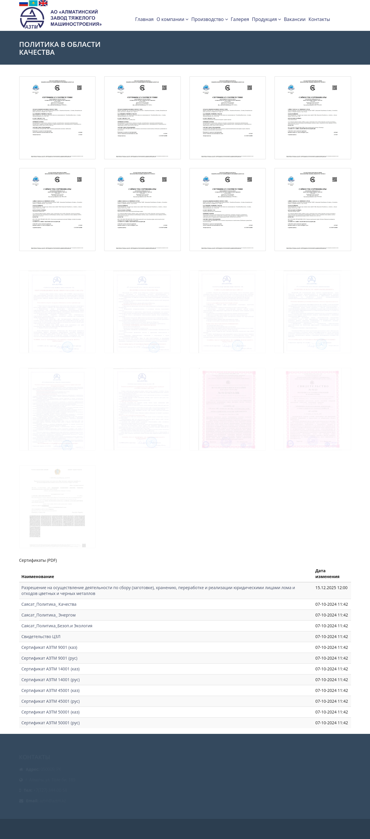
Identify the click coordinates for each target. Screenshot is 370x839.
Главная (144, 19)
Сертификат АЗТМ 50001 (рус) (51, 722)
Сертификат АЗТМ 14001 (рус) (51, 679)
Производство (209, 19)
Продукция (266, 19)
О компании (173, 19)
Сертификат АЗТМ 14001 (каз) (51, 669)
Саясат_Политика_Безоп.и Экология (57, 625)
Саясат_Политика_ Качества (49, 604)
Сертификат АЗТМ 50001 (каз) (51, 712)
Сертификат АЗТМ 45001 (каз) (51, 690)
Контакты (319, 19)
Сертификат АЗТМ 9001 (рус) (49, 658)
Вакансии (295, 19)
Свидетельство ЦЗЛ (41, 636)
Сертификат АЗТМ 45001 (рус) (51, 701)
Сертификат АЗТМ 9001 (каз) (49, 647)
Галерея (240, 19)
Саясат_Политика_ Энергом (49, 615)
